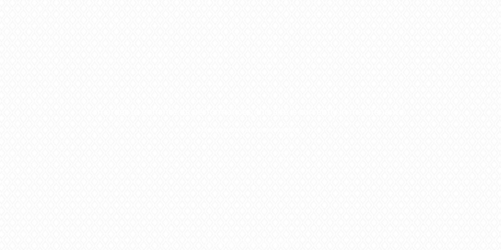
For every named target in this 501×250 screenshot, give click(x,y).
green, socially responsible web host (263, 242)
